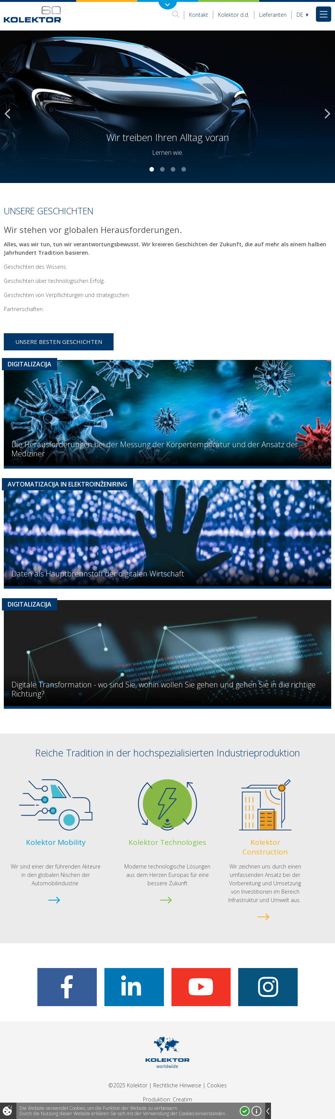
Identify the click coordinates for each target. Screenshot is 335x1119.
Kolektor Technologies (167, 842)
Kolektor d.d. (233, 14)
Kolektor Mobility (56, 842)
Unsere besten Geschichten (58, 341)
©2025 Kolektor (127, 1085)
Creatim (182, 1099)
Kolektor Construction (265, 847)
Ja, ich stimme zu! (245, 1111)
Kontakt (198, 14)
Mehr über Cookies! (256, 1111)
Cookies (217, 1085)
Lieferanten (273, 14)
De (302, 14)
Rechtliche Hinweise (177, 1085)
